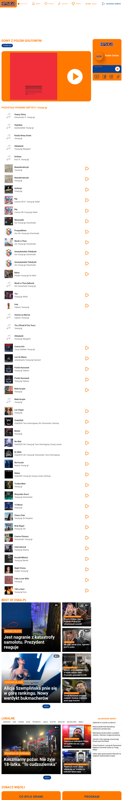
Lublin (45, 722)
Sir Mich (32, 275)
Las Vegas (19, 410)
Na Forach (19, 462)
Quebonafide (19, 128)
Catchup (55, 423)
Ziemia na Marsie (22, 315)
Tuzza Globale (20, 349)
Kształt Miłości (21, 557)
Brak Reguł (19, 526)
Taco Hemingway (30, 423)
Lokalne (8, 718)
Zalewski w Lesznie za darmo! (104, 723)
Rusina (17, 465)
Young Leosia (56, 444)
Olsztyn (53, 722)
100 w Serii (19, 589)
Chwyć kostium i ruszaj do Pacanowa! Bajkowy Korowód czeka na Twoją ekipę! (107, 747)
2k (24, 518)
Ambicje (18, 188)
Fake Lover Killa (21, 578)
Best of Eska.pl (14, 600)
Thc (16, 294)
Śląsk (28, 722)
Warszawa (6, 722)
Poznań (21, 722)
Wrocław (61, 722)
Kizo (16, 159)
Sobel (37, 201)
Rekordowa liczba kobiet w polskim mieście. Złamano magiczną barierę (106, 734)
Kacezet (37, 360)
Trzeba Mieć (20, 484)
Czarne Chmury (21, 536)
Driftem (17, 156)
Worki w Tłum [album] (24, 283)
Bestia (17, 431)
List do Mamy (20, 357)
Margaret (27, 149)
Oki (19, 233)
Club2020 (18, 420)
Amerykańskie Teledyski (25, 251)
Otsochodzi (19, 117)
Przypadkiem (20, 230)
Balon (17, 273)
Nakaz (17, 473)
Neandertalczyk (21, 167)
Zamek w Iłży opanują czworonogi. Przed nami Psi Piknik (106, 740)
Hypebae (18, 125)
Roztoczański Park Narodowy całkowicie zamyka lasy (104, 728)
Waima (26, 550)
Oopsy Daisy (20, 114)
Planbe (17, 275)
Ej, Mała (17, 452)
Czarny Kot (19, 346)
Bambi (25, 560)
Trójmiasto (36, 722)
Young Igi (31, 117)
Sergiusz (29, 518)
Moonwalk (19, 220)
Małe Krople (19, 389)
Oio (15, 223)
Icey (16, 304)
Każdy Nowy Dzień (22, 135)
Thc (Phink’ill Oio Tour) (24, 325)
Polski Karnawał (21, 367)
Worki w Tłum (20, 241)
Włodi (25, 296)
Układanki (18, 146)
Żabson (17, 307)
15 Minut (18, 505)
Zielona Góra (71, 722)
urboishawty (19, 360)
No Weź (17, 441)
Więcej (46, 706)
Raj (15, 199)
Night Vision (20, 568)
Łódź (14, 722)
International (20, 547)
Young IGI (7, 46)
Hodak (17, 571)
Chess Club (19, 515)
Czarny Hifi (19, 201)
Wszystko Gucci (21, 494)
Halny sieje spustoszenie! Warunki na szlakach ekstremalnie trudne (107, 755)
